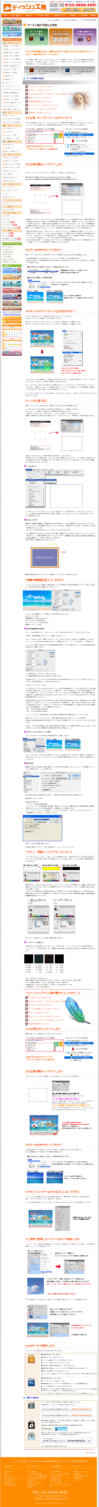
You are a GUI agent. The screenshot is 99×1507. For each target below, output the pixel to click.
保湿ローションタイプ (10, 171)
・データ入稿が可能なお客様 (34, 1473)
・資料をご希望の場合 (9, 1484)
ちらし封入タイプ (9, 144)
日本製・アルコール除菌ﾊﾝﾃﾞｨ (12, 56)
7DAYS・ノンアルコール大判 (12, 62)
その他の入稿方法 (8, 251)
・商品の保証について (9, 1482)
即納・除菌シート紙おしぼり (12, 109)
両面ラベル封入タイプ (10, 177)
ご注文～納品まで (16, 15)
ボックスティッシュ (13, 184)
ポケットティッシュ (13, 154)
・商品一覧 (6, 1473)
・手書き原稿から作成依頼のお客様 (36, 1478)
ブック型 (6, 215)
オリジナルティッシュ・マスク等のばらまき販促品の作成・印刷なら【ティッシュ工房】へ (24, 1)
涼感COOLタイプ (9, 76)
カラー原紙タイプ (9, 174)
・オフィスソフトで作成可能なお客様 (36, 1476)
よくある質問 (7, 256)
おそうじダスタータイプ (11, 106)
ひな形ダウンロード (42, 62)
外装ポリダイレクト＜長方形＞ (12, 164)
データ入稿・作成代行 (42, 15)
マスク (10, 112)
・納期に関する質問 (55, 1478)
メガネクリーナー (9, 82)
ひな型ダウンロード (59, 15)
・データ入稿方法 (31, 1471)
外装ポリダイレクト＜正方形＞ (12, 167)
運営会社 (93, 15)
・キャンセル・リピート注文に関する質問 (60, 1486)
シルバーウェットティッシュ (12, 86)
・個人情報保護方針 (78, 1478)
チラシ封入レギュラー (10, 128)
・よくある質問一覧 (55, 1471)
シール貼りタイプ (9, 148)
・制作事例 (29, 1486)
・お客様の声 (76, 1473)
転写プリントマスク (9, 115)
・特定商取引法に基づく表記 (80, 1476)
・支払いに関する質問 (56, 1476)
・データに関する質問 (56, 1482)
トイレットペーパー (13, 200)
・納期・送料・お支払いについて (12, 1478)
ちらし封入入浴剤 (9, 209)
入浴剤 (10, 206)
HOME (5, 15)
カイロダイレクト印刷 (10, 135)
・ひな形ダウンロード (32, 1480)
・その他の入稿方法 (31, 1484)
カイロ (10, 125)
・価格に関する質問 (55, 1480)
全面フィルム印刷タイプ (11, 151)
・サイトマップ (77, 1480)
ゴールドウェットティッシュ (12, 89)
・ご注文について (8, 1476)
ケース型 (6, 219)
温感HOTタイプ (8, 79)
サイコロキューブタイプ (11, 190)
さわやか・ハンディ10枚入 (11, 96)
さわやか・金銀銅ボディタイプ (12, 102)
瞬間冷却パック (12, 141)
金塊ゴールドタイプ (9, 197)
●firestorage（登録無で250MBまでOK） (52, 1425)
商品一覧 (29, 15)
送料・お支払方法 (8, 259)
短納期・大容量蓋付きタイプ (12, 66)
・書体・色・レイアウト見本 (34, 1482)
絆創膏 (10, 230)
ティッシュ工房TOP (54, 20)
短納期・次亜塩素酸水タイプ (12, 92)
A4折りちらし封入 (9, 181)
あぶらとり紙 (12, 212)
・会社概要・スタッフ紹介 (80, 1471)
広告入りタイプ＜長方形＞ (11, 157)
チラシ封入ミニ (8, 132)
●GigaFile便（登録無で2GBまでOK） (73, 1425)
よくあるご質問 (83, 15)
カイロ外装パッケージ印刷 (11, 138)
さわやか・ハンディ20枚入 (11, 99)
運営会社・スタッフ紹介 (10, 261)
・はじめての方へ (8, 1471)
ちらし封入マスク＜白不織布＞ (12, 119)
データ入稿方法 (8, 246)
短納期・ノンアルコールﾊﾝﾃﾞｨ (12, 49)
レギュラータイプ (9, 187)
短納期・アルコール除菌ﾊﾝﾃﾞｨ (12, 46)
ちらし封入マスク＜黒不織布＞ (12, 122)
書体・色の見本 (8, 254)
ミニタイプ (7, 194)
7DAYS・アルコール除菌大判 (12, 59)
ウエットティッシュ (13, 43)
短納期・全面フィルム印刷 (11, 52)
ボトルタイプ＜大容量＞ (11, 69)
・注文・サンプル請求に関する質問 (59, 1473)
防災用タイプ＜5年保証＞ (11, 72)
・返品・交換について (9, 1480)
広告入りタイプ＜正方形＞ (11, 161)
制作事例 (72, 15)
